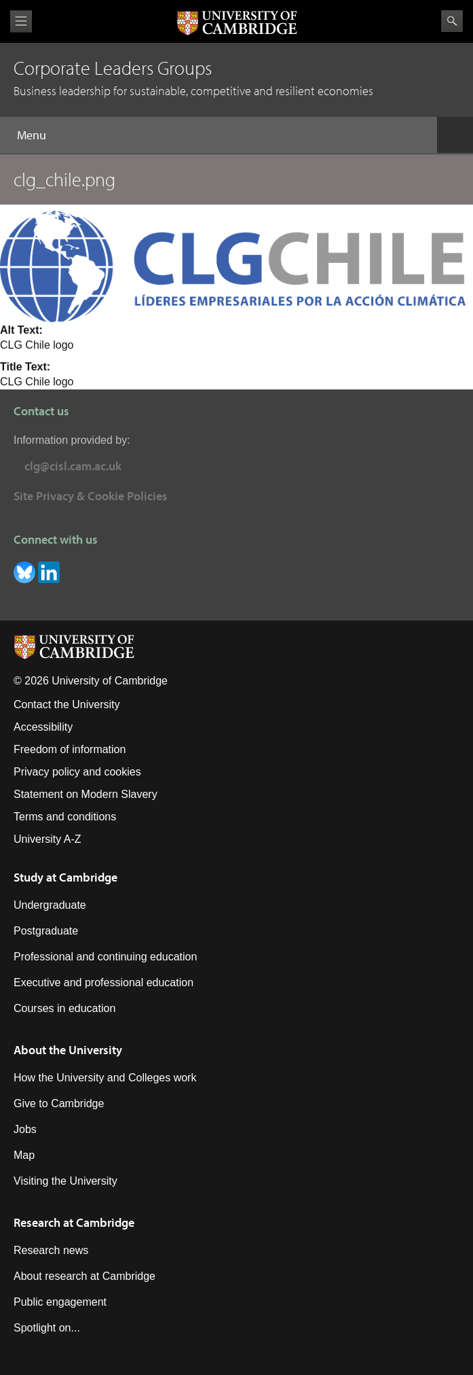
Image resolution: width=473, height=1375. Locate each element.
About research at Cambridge (84, 1276)
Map (24, 1155)
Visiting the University (65, 1181)
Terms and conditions (65, 816)
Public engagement (60, 1302)
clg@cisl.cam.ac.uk (72, 466)
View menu (21, 21)
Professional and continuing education (105, 956)
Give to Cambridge (59, 1103)
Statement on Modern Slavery (85, 794)
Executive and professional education (103, 982)
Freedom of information (70, 749)
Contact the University (67, 704)
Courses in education (64, 1008)
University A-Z (47, 839)
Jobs (25, 1129)
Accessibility (43, 727)
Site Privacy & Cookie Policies (91, 496)
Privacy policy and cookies (77, 772)
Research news (51, 1250)
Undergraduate (50, 905)
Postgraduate (46, 931)
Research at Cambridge (74, 1222)
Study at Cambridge (65, 877)
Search (452, 21)
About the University (68, 1050)
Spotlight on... (47, 1328)
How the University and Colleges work (105, 1077)
